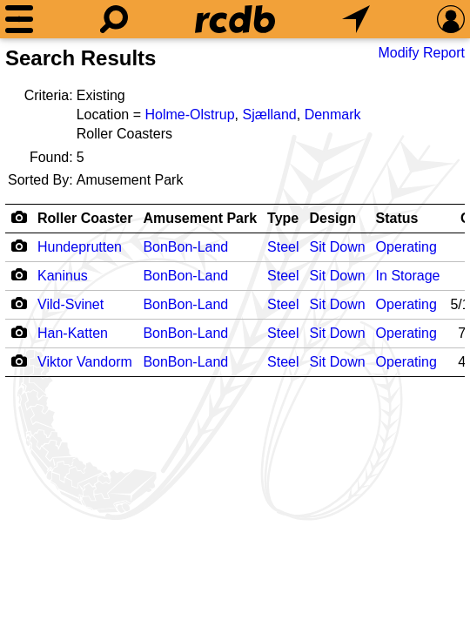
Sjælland (269, 114)
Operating (406, 246)
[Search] (114, 19)
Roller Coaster (84, 218)
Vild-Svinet (70, 304)
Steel (283, 246)
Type (283, 218)
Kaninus (62, 275)
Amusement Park (200, 218)
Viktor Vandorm (84, 361)
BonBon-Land (185, 246)
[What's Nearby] (356, 19)
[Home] (235, 19)
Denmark (333, 114)
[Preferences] (451, 19)
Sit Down (338, 246)
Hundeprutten (79, 246)
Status (397, 218)
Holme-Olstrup (189, 114)
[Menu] (19, 19)
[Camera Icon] (18, 245)
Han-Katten (72, 333)
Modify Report (421, 52)
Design (333, 218)
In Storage (408, 275)
